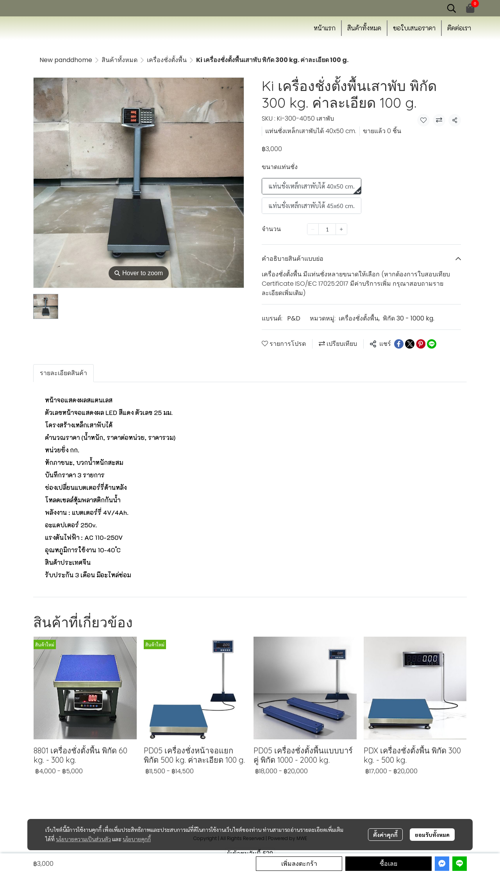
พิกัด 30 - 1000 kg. (408, 318)
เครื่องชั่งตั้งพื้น (167, 59)
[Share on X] (409, 344)
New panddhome (65, 59)
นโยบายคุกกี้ (137, 838)
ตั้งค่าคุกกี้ (385, 834)
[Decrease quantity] (312, 229)
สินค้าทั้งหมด (120, 59)
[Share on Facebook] (399, 344)
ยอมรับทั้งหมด (432, 834)
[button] (451, 8)
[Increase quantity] (341, 229)
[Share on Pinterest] (420, 344)
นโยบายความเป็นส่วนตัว (83, 838)
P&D (293, 318)
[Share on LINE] (431, 344)
